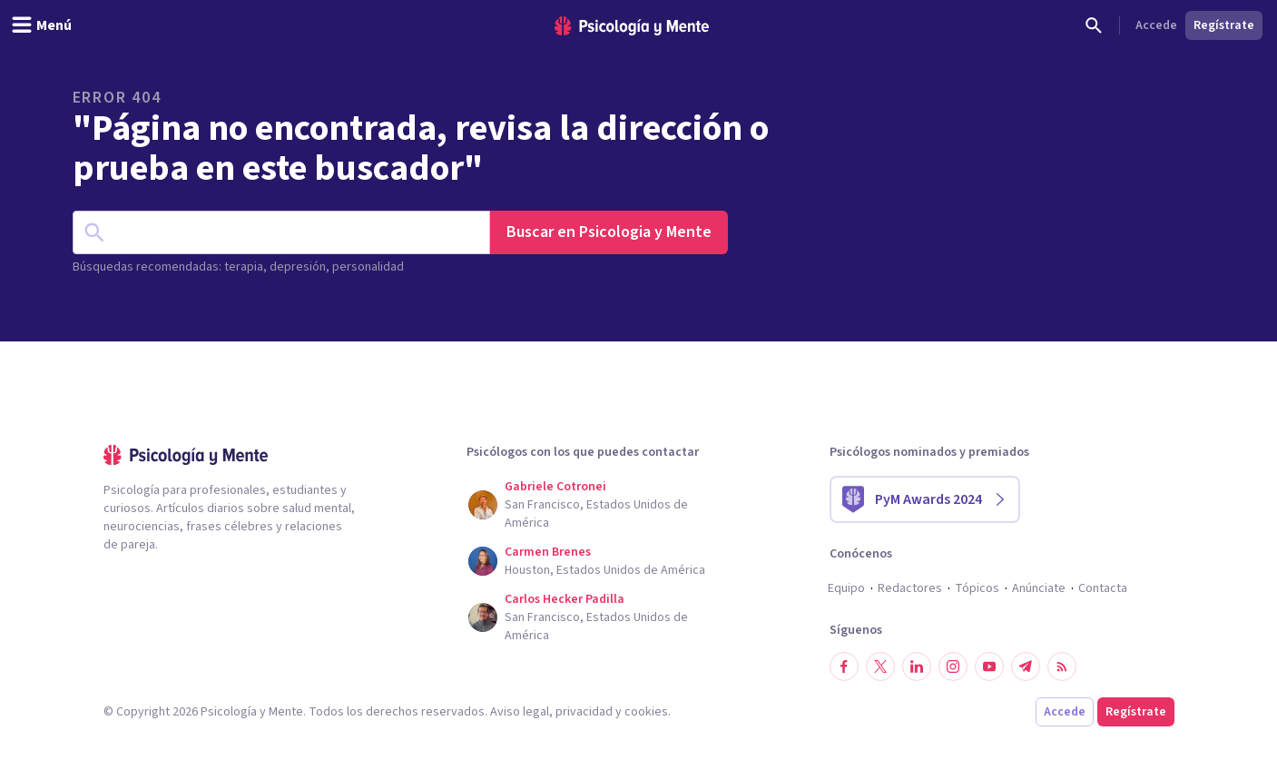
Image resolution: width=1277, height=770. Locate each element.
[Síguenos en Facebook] (844, 666)
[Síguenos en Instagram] (953, 666)
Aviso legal (519, 712)
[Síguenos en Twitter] (880, 666)
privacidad (584, 712)
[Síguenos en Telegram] (1025, 666)
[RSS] (1061, 666)
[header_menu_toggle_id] (41, 25)
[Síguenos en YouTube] (989, 666)
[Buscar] (1094, 25)
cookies (646, 712)
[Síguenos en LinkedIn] (916, 666)
